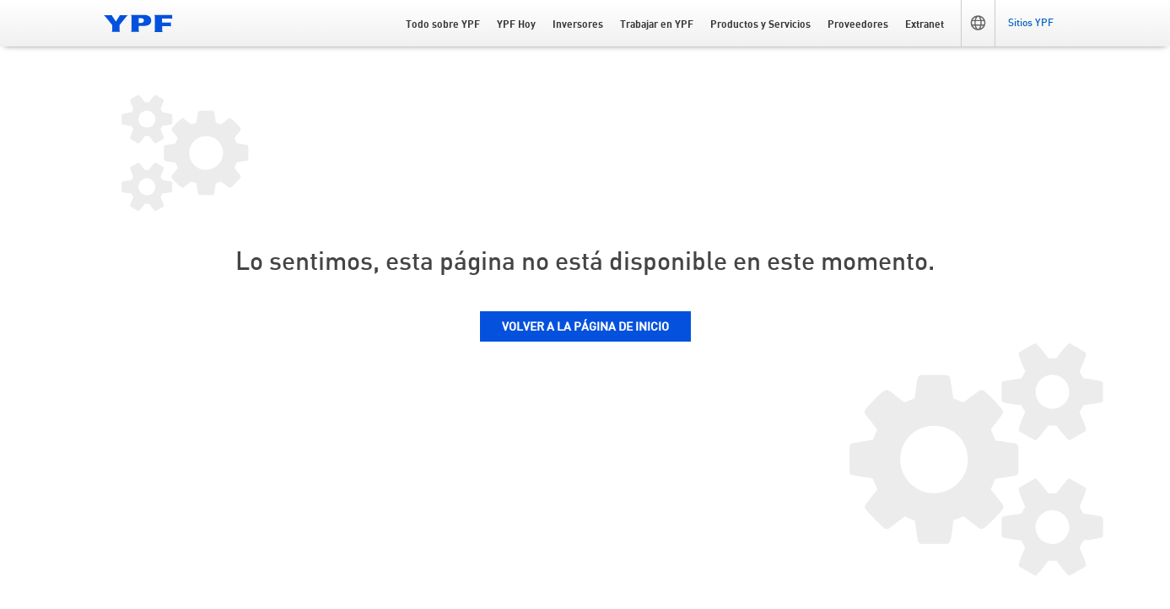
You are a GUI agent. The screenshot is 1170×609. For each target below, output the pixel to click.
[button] (978, 23)
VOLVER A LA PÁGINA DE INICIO (585, 327)
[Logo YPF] (138, 23)
